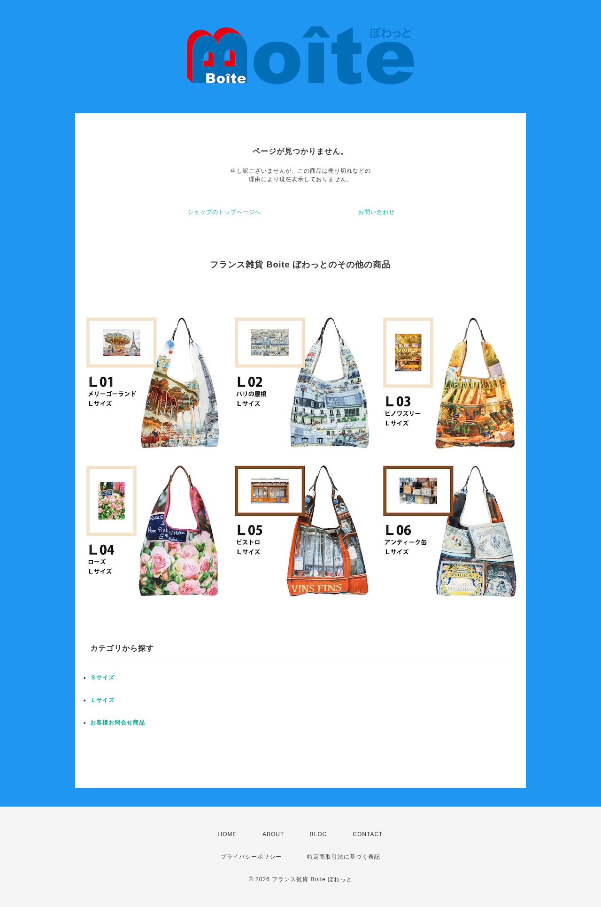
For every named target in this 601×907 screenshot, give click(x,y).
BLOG (318, 834)
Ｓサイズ (102, 677)
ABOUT (273, 834)
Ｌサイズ (102, 700)
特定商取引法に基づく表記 (343, 857)
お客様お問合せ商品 (117, 722)
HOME (227, 834)
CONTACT (368, 834)
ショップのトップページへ (224, 212)
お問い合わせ (376, 212)
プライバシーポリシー (251, 857)
